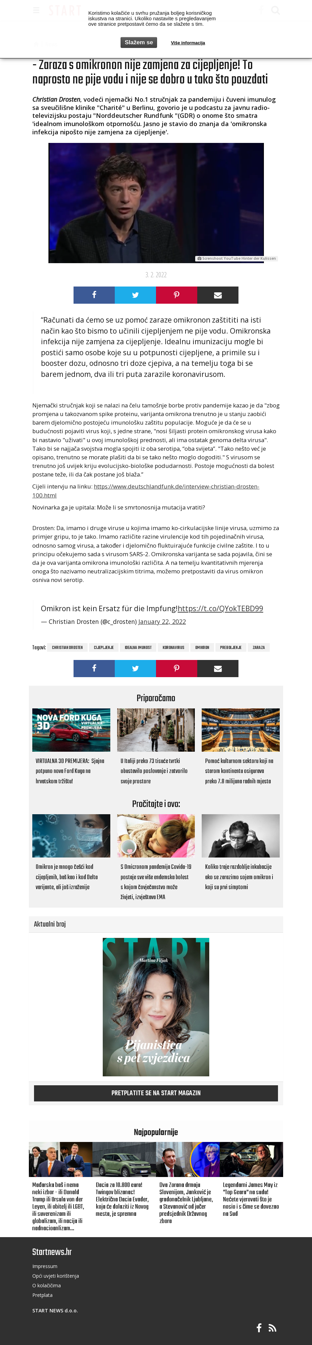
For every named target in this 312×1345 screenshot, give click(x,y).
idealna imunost (138, 648)
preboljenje (231, 648)
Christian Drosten (67, 648)
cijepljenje (104, 648)
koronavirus (173, 648)
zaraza (259, 648)
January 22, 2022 (162, 621)
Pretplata (42, 1295)
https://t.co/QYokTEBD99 (220, 608)
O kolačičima (46, 1285)
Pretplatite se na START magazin (156, 1093)
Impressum (44, 1266)
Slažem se (139, 42)
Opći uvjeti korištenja (55, 1276)
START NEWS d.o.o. (55, 1310)
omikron (202, 648)
